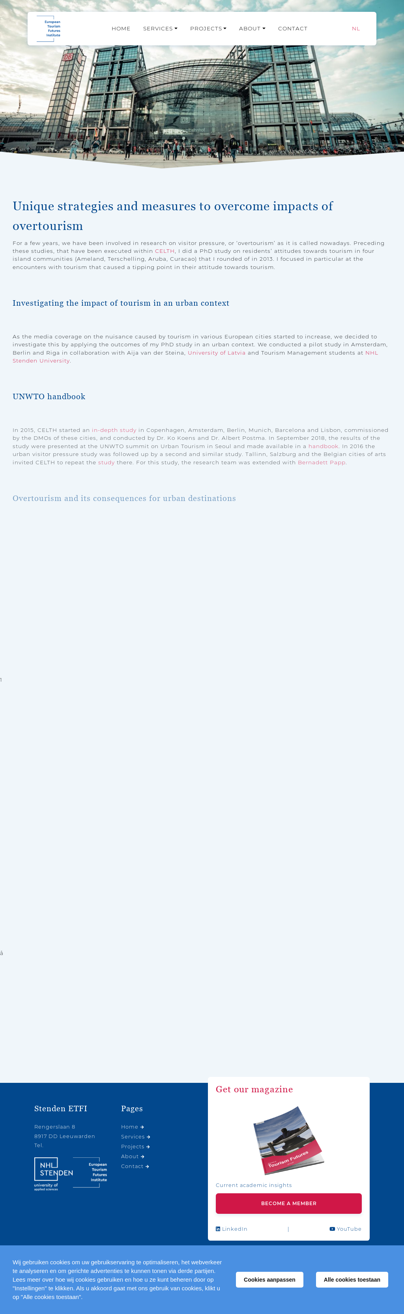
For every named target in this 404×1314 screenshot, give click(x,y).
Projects (206, 28)
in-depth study (114, 430)
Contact (293, 28)
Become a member (289, 1203)
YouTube (345, 1229)
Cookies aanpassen (270, 1280)
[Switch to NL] (356, 29)
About (250, 28)
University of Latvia (217, 353)
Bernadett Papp (322, 462)
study (106, 462)
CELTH (165, 251)
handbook (324, 446)
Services (158, 28)
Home (121, 28)
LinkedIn (232, 1229)
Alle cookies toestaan (352, 1280)
